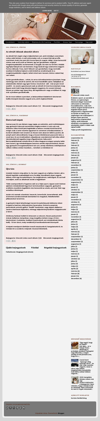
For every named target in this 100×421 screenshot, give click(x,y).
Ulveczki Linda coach (81, 95)
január (73, 158)
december (75, 239)
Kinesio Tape (67, 42)
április (73, 229)
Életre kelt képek (14, 120)
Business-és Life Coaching (41, 42)
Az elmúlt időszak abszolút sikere (22, 52)
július (73, 222)
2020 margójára (85, 377)
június (73, 148)
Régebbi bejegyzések (55, 248)
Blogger (61, 413)
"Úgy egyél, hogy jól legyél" (85, 343)
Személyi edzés (23, 42)
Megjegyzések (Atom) (24, 252)
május (73, 143)
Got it (56, 11)
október (74, 190)
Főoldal (35, 248)
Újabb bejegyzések (16, 248)
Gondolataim (10, 42)
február (74, 140)
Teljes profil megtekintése (81, 130)
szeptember (76, 138)
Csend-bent (84, 360)
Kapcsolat (89, 42)
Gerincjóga (79, 42)
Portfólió (57, 42)
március (74, 153)
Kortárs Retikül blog (79, 398)
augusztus (75, 160)
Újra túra (10, 169)
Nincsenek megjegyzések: (53, 106)
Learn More (47, 11)
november (75, 165)
